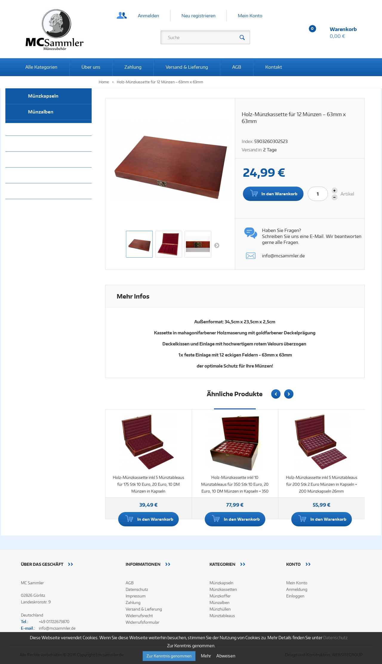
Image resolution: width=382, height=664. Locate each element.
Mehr (206, 655)
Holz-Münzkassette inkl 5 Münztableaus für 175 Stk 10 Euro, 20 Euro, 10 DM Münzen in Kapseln (148, 484)
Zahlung (132, 67)
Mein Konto (250, 16)
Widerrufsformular (142, 622)
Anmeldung (296, 589)
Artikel (347, 194)
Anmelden (148, 16)
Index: (247, 141)
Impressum (136, 596)
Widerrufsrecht (139, 615)
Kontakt (273, 67)
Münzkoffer (41, 175)
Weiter (217, 245)
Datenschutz (137, 589)
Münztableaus (44, 143)
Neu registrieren (198, 16)
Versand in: (252, 149)
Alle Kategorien (41, 67)
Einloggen (295, 596)
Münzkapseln (43, 96)
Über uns (90, 67)
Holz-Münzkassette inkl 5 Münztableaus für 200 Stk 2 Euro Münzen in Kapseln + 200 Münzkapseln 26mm (321, 484)
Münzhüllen (41, 127)
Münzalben (40, 112)
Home (104, 82)
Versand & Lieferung (187, 67)
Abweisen (225, 655)
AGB (236, 67)
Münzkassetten (45, 159)
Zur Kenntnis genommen (169, 656)
